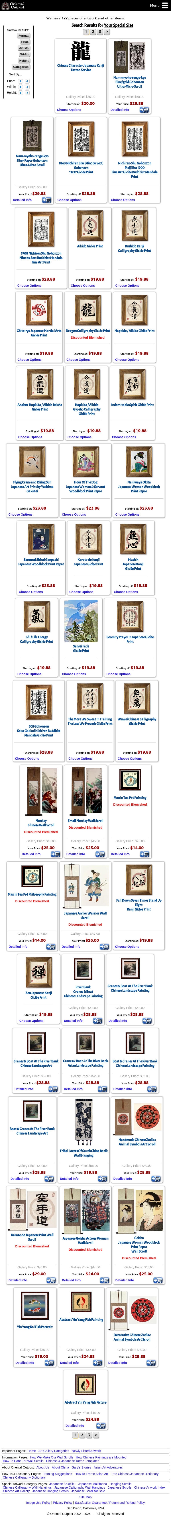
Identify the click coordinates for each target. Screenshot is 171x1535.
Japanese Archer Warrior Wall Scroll (85, 915)
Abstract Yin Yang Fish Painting (81, 1319)
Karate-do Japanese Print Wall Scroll (32, 1237)
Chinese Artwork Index (149, 1487)
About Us (42, 1467)
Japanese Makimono (92, 1484)
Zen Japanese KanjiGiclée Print (38, 995)
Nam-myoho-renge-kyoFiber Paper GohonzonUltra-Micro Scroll (32, 160)
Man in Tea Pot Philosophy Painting (32, 894)
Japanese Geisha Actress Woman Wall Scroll (85, 1240)
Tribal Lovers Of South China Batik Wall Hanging (84, 1153)
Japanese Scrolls (120, 1487)
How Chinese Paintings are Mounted (101, 1457)
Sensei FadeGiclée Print (81, 648)
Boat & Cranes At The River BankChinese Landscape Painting (134, 1063)
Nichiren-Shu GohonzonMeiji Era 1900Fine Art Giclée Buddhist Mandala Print (135, 170)
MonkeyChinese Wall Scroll (41, 823)
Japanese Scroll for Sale (88, 1491)
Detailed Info (119, 110)
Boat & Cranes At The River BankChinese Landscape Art (32, 1131)
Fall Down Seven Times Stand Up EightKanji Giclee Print (138, 905)
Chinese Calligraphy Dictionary (24, 1477)
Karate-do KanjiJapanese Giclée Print (88, 562)
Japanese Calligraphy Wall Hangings (79, 1487)
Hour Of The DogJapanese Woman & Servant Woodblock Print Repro (85, 487)
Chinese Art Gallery (16, 1491)
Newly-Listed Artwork (86, 1451)
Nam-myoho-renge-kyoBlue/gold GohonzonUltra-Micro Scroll (129, 82)
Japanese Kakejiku (62, 1484)
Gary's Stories (81, 1467)
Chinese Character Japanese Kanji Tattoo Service (80, 67)
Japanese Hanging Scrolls (51, 1491)
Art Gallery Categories (54, 1451)
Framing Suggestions (57, 1474)
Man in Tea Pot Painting (130, 798)
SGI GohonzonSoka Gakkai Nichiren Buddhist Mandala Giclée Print (38, 731)
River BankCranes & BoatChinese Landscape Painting (83, 991)
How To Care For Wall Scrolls (23, 1461)
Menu (159, 5)
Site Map (85, 1497)
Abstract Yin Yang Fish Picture (85, 1402)
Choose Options (69, 110)
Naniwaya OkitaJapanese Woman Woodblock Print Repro (139, 487)
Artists (23, 48)
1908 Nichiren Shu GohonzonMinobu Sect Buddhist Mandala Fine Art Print (41, 258)
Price (25, 42)
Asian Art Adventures (108, 1467)
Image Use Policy (38, 1502)
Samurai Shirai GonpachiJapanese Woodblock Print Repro (41, 562)
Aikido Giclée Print (90, 246)
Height (23, 60)
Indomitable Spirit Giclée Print (132, 405)
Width (24, 54)
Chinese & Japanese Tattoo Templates (72, 1461)
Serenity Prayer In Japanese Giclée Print (130, 639)
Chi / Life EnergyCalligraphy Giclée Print (36, 639)
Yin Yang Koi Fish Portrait (35, 1327)
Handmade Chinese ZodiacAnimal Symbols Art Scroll (137, 1142)
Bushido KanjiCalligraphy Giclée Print (134, 248)
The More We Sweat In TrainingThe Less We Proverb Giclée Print (90, 721)
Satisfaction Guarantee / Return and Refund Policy (110, 1502)
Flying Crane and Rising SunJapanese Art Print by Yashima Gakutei (32, 487)
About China (60, 1467)
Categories (20, 66)
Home (32, 1451)
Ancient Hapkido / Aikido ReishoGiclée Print (39, 407)
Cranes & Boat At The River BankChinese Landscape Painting (130, 988)
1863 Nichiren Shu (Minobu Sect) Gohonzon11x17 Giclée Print (81, 167)
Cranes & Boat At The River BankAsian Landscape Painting (85, 1063)
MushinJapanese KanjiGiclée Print (133, 564)
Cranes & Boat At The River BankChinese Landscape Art (36, 1063)
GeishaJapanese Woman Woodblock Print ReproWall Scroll (139, 1245)
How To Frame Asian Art (91, 1474)
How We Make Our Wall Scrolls (51, 1457)
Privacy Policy (62, 1502)
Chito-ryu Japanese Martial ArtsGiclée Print (39, 333)
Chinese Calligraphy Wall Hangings (27, 1487)
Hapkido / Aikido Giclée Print (134, 331)
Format (23, 35)
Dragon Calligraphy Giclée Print (88, 331)
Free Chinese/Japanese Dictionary (135, 1474)
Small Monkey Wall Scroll (85, 821)
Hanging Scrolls (120, 1484)
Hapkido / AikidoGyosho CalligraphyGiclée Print (86, 409)
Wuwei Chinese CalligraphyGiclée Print (137, 721)
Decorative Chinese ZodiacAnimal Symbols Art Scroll (132, 1337)
